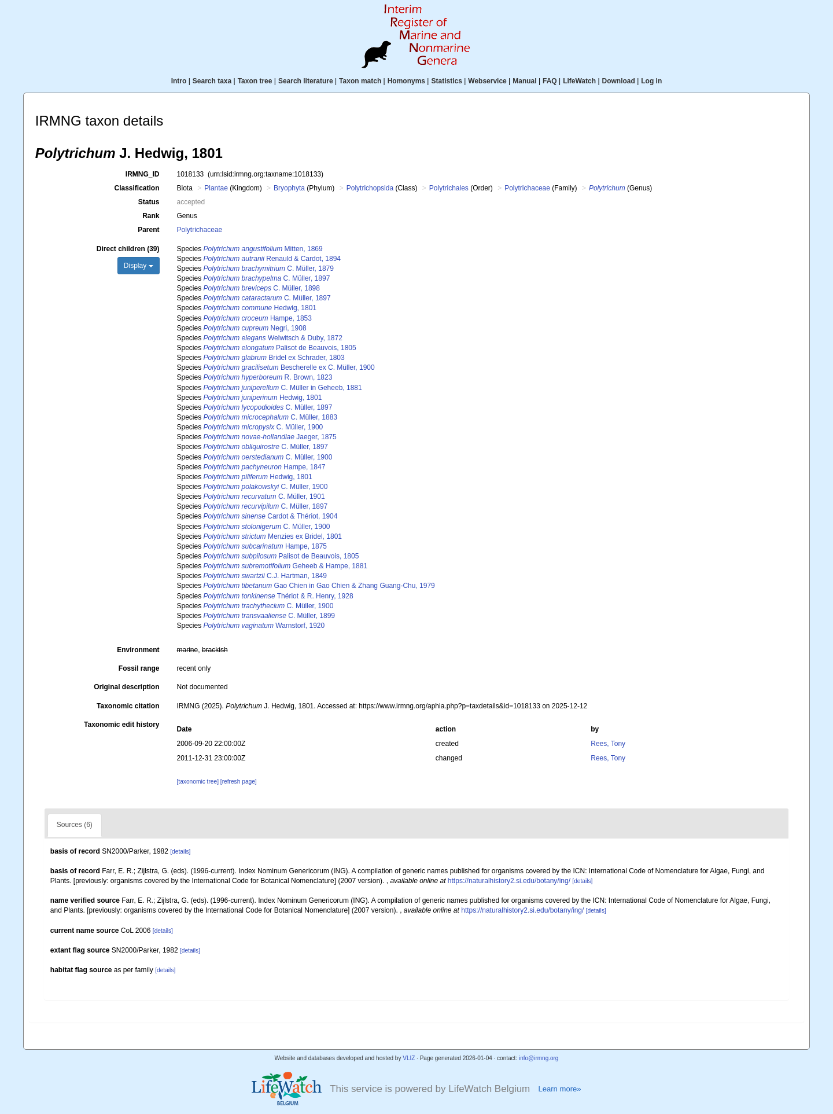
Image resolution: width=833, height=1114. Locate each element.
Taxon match (360, 81)
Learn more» (559, 1088)
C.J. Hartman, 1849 (265, 576)
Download (618, 81)
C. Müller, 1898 (262, 288)
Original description (126, 687)
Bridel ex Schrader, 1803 (274, 358)
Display (138, 266)
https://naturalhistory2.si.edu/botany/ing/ (509, 881)
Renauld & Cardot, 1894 (272, 259)
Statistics (446, 81)
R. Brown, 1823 (268, 377)
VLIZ (409, 1058)
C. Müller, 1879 (269, 268)
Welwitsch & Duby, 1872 (273, 338)
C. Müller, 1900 (263, 427)
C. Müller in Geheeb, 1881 (283, 388)
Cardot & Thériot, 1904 (271, 516)
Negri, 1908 (255, 328)
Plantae (216, 188)
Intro (179, 81)
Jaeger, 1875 (270, 437)
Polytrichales (449, 188)
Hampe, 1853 (258, 318)
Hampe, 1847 (265, 467)
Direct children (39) (128, 249)
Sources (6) (75, 825)
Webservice (487, 81)
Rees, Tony (608, 744)
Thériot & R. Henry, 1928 (278, 596)
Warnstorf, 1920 (264, 626)
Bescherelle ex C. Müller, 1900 (289, 367)
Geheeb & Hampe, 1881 (285, 566)
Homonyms (406, 81)
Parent (148, 230)
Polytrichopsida (370, 188)
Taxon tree (255, 81)
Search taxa (212, 81)
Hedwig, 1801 (260, 308)
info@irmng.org (539, 1058)
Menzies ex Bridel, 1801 (273, 536)
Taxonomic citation (128, 706)
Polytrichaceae (527, 188)
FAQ (550, 81)
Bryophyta (289, 188)
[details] (180, 851)
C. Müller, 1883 (270, 417)
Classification (136, 188)
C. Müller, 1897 (267, 278)
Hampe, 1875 (265, 546)
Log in (651, 81)
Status (149, 202)
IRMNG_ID (143, 174)
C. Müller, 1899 (269, 616)
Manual (524, 81)
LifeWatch (579, 81)
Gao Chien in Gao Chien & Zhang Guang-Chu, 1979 (319, 586)
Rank (150, 216)
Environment (138, 650)
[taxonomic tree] (198, 781)
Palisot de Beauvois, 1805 (280, 348)
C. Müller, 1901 (264, 496)
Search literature (305, 81)
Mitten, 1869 (263, 249)
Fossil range (139, 668)
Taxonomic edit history (121, 724)
